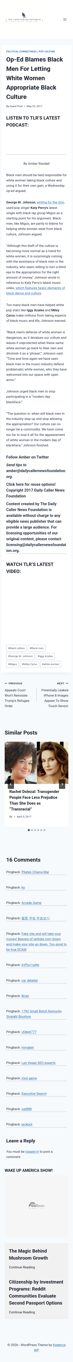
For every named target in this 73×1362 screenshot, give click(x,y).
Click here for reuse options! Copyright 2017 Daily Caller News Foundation (35, 490)
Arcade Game (31, 903)
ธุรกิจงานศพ (30, 965)
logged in (32, 1151)
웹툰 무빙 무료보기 (35, 918)
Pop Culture (47, 51)
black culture (16, 648)
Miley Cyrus (29, 664)
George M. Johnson (20, 656)
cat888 (26, 1109)
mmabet (27, 1047)
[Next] (62, 784)
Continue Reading (22, 1267)
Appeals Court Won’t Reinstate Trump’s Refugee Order (19, 694)
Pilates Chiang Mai (35, 872)
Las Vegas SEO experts (38, 1063)
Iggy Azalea (45, 656)
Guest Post (16, 106)
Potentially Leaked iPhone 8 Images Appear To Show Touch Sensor (54, 694)
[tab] (29, 830)
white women (50, 664)
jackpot (26, 1124)
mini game (29, 1078)
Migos (12, 664)
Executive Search (34, 1093)
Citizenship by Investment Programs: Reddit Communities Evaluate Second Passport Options (36, 1292)
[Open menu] (64, 19)
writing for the (50, 202)
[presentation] (36, 763)
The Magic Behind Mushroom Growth (28, 1254)
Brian (25, 996)
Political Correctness (21, 51)
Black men (37, 648)
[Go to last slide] (11, 784)
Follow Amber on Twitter (27, 457)
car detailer (29, 980)
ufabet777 (28, 1032)
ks (23, 887)
